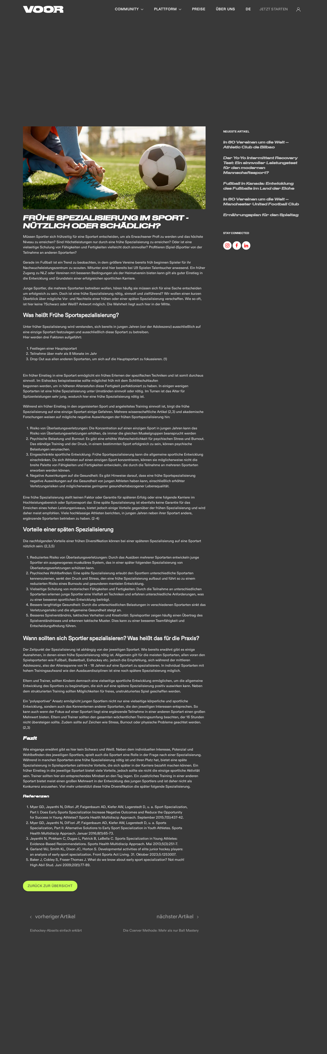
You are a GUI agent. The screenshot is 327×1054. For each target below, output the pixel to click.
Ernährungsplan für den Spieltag (260, 215)
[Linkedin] (246, 245)
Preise (198, 9)
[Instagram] (227, 245)
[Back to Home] (43, 9)
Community (129, 9)
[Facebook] (237, 245)
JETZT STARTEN (273, 9)
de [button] (248, 9)
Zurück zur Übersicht (50, 886)
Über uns (225, 9)
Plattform (167, 9)
